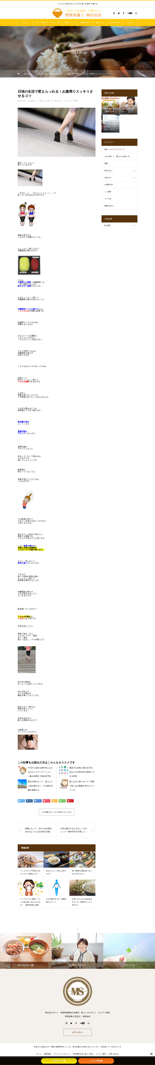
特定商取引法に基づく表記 (83, 1054)
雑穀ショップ (70, 22)
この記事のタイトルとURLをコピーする (56, 812)
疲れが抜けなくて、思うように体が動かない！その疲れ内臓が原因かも (40, 785)
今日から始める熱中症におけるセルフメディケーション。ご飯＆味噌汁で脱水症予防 (40, 772)
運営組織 (47, 1054)
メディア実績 (40, 22)
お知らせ (107, 177)
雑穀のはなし (109, 206)
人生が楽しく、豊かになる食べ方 (40, 101)
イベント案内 (101, 1054)
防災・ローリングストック (114, 149)
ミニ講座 (107, 192)
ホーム (25, 22)
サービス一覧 (55, 22)
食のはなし (58, 101)
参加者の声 (85, 22)
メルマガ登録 (96, 1061)
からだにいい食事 (71, 101)
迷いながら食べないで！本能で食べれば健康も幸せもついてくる (81, 785)
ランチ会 (107, 199)
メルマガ (130, 22)
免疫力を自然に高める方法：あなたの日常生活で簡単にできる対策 (81, 772)
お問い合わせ (115, 22)
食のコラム (100, 22)
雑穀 (106, 163)
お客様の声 (108, 185)
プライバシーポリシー (62, 1054)
